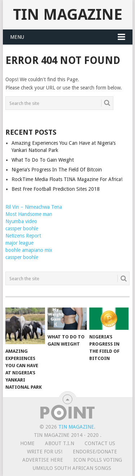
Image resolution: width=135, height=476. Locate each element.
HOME (27, 443)
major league (19, 243)
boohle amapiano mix (28, 250)
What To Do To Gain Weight (43, 160)
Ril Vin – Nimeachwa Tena (33, 207)
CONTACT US (100, 443)
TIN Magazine (67, 14)
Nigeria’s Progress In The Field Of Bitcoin (57, 169)
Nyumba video (21, 221)
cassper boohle (21, 228)
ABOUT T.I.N (59, 443)
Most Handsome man (28, 214)
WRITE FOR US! (44, 451)
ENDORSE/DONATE (95, 451)
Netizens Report (23, 236)
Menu (17, 37)
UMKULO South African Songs (72, 468)
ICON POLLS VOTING (97, 460)
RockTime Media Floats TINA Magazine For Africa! (67, 179)
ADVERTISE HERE (42, 460)
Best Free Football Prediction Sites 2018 (56, 189)
